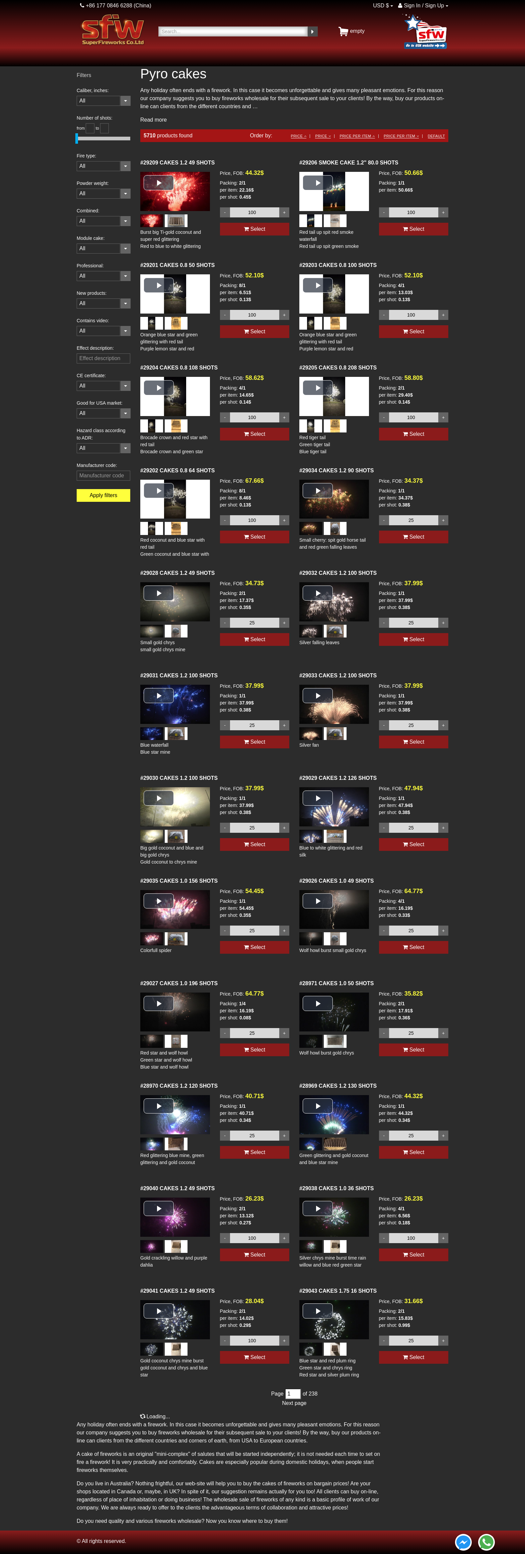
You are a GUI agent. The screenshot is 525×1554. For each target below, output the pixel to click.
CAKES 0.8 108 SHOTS (179, 367)
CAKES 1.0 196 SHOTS (179, 983)
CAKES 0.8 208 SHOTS (338, 367)
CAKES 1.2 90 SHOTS (336, 470)
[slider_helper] (90, 128)
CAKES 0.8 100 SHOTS (338, 265)
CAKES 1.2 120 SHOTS (179, 1086)
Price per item (357, 136)
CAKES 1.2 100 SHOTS (338, 573)
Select (254, 229)
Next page (294, 1403)
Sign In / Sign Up (421, 5)
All (82, 101)
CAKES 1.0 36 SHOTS (336, 1188)
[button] (159, 182)
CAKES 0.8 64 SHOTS (177, 470)
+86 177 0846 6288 (106, 5)
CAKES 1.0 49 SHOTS (336, 881)
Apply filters (104, 495)
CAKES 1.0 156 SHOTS (179, 881)
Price (298, 136)
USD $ (381, 5)
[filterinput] (103, 358)
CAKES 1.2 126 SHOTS (338, 778)
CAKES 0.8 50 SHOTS (177, 265)
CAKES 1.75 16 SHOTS (338, 1291)
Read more (153, 120)
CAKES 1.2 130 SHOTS (338, 1086)
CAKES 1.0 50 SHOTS (336, 983)
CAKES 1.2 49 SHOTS (177, 162)
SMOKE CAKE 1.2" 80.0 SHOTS (348, 162)
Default (436, 136)
